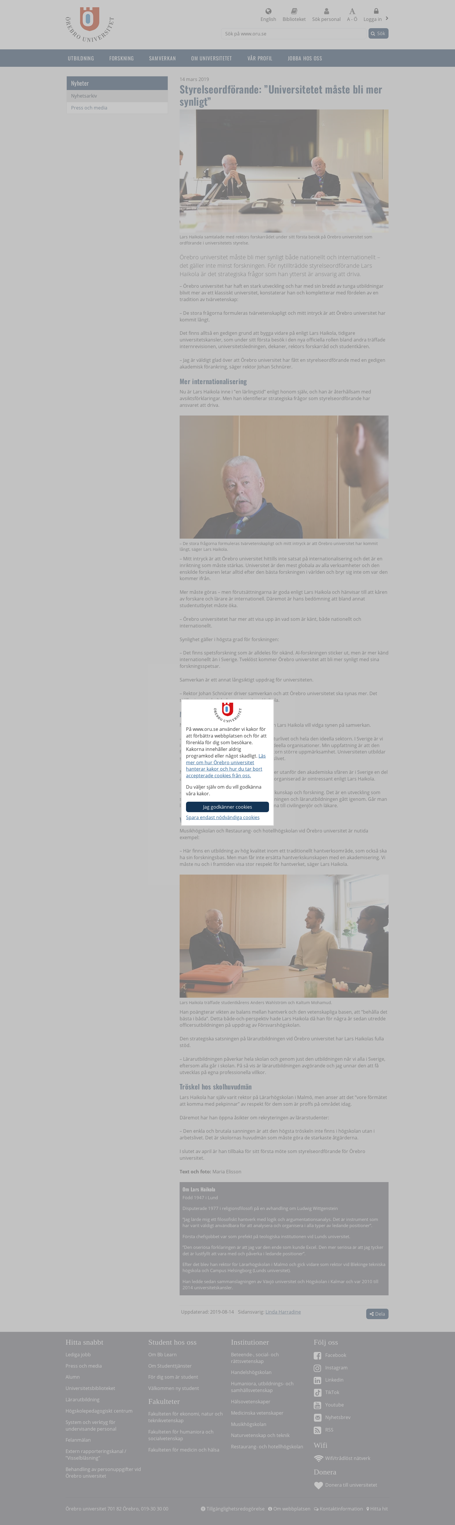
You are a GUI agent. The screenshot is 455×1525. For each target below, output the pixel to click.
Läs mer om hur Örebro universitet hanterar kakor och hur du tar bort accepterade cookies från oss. (226, 766)
